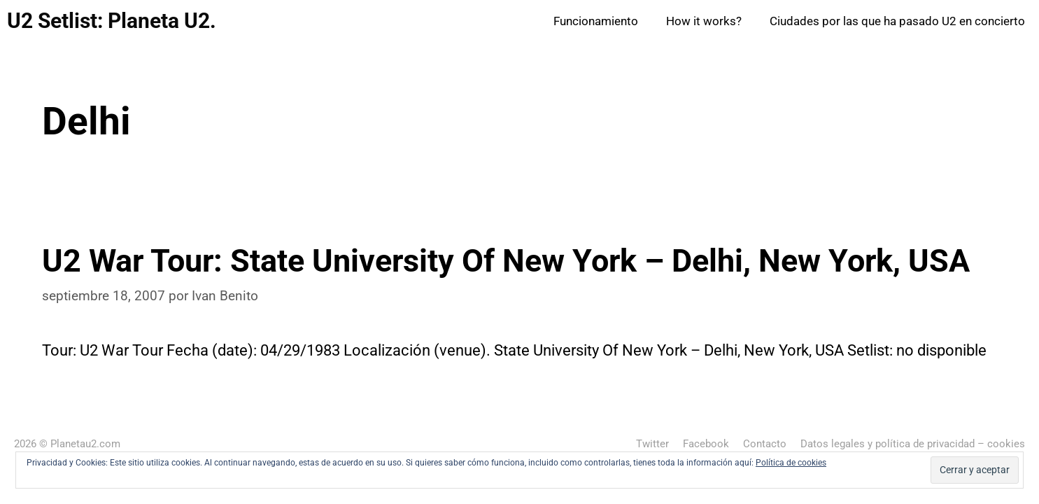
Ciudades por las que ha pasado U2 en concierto (897, 21)
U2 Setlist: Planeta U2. (111, 20)
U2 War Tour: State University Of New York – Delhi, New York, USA (506, 260)
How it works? (704, 21)
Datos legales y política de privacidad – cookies (912, 444)
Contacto (764, 444)
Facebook (706, 444)
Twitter (652, 444)
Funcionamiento (595, 21)
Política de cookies (791, 463)
